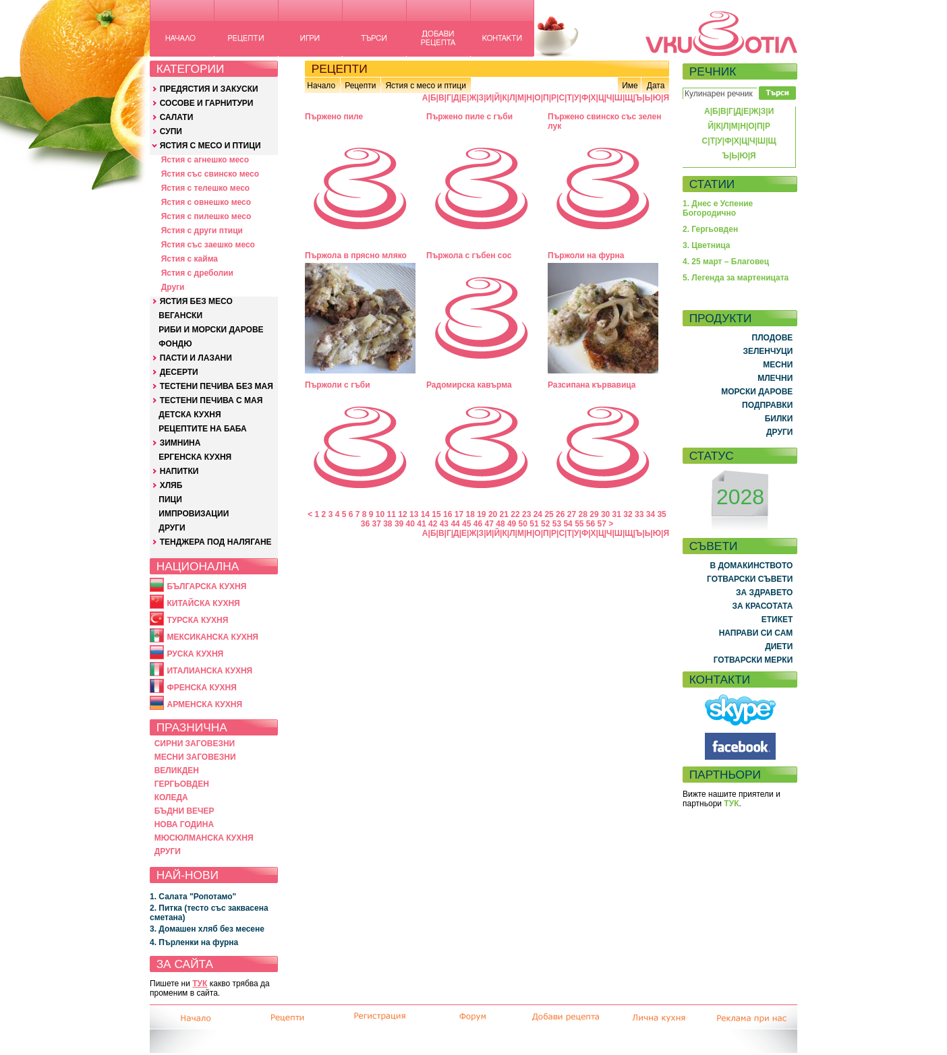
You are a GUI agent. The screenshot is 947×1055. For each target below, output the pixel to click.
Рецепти (360, 85)
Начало (321, 85)
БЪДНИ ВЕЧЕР (184, 811)
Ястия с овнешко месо (206, 202)
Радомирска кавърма (469, 385)
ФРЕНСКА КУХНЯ (201, 687)
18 (469, 514)
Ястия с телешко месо (205, 188)
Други (173, 287)
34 (650, 514)
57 (602, 524)
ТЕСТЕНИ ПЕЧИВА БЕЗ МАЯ (216, 386)
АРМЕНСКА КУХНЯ (204, 704)
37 (376, 524)
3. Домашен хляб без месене (207, 929)
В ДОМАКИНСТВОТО (751, 565)
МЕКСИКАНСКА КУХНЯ (212, 637)
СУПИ (171, 131)
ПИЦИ (170, 499)
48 (500, 524)
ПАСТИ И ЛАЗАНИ (196, 358)
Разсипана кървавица (592, 385)
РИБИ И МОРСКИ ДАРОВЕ (211, 329)
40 (410, 524)
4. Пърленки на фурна (194, 942)
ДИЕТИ (779, 646)
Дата (656, 85)
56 (590, 524)
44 (455, 524)
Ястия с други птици (202, 230)
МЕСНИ (778, 364)
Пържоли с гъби (337, 385)
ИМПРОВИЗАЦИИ (194, 513)
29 (594, 514)
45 (466, 524)
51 (533, 524)
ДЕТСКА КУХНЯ (190, 414)
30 (605, 514)
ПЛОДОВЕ (772, 337)
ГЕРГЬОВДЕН (181, 784)
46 (478, 524)
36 (365, 524)
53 (556, 524)
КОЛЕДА (171, 797)
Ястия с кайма (189, 259)
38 (387, 524)
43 (444, 524)
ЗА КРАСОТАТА (763, 606)
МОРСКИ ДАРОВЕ (757, 391)
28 (583, 514)
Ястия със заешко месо (208, 244)
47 (489, 524)
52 (545, 524)
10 (380, 514)
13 (413, 514)
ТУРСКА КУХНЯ (197, 620)
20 (492, 514)
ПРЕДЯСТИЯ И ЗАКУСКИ (209, 89)
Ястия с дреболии (197, 273)
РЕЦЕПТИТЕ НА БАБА (202, 428)
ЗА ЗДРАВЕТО (764, 592)
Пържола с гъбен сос (468, 255)
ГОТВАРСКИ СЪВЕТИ (750, 579)
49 (511, 524)
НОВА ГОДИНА (184, 824)
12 (402, 514)
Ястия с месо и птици (425, 85)
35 (661, 514)
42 (432, 524)
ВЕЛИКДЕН (176, 770)
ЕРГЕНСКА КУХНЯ (195, 457)
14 (425, 514)
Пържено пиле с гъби (469, 116)
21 (504, 514)
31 (616, 514)
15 (436, 514)
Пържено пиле (334, 116)
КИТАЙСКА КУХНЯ (203, 603)
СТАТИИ (712, 184)
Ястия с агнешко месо (205, 159)
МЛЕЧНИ (775, 378)
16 (447, 514)
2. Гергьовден (710, 229)
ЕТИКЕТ (777, 619)
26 (560, 514)
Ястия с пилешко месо (206, 216)
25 (548, 514)
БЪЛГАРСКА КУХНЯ (206, 586)
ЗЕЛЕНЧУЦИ (768, 351)
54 (567, 524)
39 (399, 524)
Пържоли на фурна (586, 255)
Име (630, 85)
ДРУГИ (172, 528)
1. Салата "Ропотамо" (193, 896)
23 (526, 514)
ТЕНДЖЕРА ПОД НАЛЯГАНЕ (216, 542)
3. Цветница (706, 245)
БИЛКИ (779, 418)
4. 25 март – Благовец (726, 261)
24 (538, 514)
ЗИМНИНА (180, 443)
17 (459, 514)
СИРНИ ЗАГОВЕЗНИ (194, 743)
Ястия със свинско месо (210, 174)
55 (579, 524)
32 (627, 514)
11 (391, 514)
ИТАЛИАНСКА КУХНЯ (209, 670)
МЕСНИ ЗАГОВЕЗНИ (195, 757)
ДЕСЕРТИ (179, 372)
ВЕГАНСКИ (180, 315)
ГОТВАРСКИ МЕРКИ (753, 660)
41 (421, 524)
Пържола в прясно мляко (356, 255)
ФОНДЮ (175, 344)
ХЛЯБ (171, 485)
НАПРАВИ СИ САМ (756, 633)
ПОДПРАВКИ (767, 405)
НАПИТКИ (179, 471)
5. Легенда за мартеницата (735, 277)
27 (571, 514)
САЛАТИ (177, 117)
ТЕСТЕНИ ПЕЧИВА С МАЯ (211, 400)
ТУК (199, 983)
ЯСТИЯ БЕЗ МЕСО (196, 301)
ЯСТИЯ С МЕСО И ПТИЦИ (210, 145)
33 (639, 514)
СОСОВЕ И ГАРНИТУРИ (207, 103)
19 (481, 514)
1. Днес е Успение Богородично (718, 208)
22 (515, 514)
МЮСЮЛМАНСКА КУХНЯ (204, 838)
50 (523, 524)
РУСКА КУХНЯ (195, 654)
